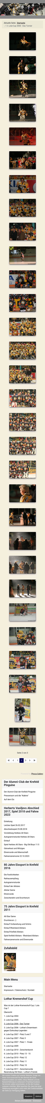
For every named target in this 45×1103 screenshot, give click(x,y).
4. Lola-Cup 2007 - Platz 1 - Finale (18, 1042)
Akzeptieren (28, 1096)
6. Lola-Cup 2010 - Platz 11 (15, 1061)
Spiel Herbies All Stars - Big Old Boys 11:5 (21, 844)
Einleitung (8, 821)
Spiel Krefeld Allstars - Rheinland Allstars (21, 936)
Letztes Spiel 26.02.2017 (14, 825)
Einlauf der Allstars (12, 886)
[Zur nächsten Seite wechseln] (30, 760)
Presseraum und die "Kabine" (16, 795)
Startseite (8, 986)
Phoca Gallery (37, 774)
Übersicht (8, 1012)
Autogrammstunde (12, 882)
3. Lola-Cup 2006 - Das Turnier (17, 1024)
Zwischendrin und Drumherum (17, 898)
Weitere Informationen (23, 1101)
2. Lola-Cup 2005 (11, 1020)
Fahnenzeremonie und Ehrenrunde (18, 939)
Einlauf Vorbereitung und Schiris (17, 924)
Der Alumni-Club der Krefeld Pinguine (19, 792)
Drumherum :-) (10, 920)
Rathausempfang (11, 878)
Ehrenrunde (9, 894)
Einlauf (7, 841)
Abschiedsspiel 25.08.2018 (15, 829)
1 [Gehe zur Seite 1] (17, 760)
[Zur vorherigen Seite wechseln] (13, 760)
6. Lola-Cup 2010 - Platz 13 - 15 (17, 1054)
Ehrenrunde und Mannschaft (16, 852)
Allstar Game (9, 890)
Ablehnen (38, 1096)
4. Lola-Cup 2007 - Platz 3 (15, 1038)
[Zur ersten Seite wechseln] (8, 760)
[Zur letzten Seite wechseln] (34, 760)
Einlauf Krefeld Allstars (13, 932)
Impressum (37, 1101)
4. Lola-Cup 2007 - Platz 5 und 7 (17, 1034)
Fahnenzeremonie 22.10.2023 (16, 856)
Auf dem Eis (9, 799)
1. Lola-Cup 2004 (11, 1016)
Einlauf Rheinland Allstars (15, 928)
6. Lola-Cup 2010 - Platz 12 (15, 1057)
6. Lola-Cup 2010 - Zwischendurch (18, 1050)
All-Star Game (10, 916)
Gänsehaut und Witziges (14, 848)
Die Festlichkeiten (11, 875)
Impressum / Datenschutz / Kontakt (19, 990)
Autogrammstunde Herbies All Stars (19, 837)
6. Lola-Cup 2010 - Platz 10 (15, 1065)
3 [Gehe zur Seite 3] (25, 760)
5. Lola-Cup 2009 (11, 1046)
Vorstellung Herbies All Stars (16, 833)
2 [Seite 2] (21, 760)
